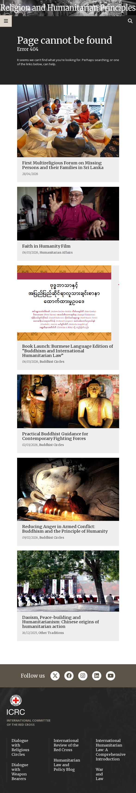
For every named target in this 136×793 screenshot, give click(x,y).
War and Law (99, 774)
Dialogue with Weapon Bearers (20, 771)
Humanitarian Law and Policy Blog (67, 765)
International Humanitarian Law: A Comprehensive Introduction (111, 749)
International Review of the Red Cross (66, 745)
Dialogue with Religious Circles (20, 747)
